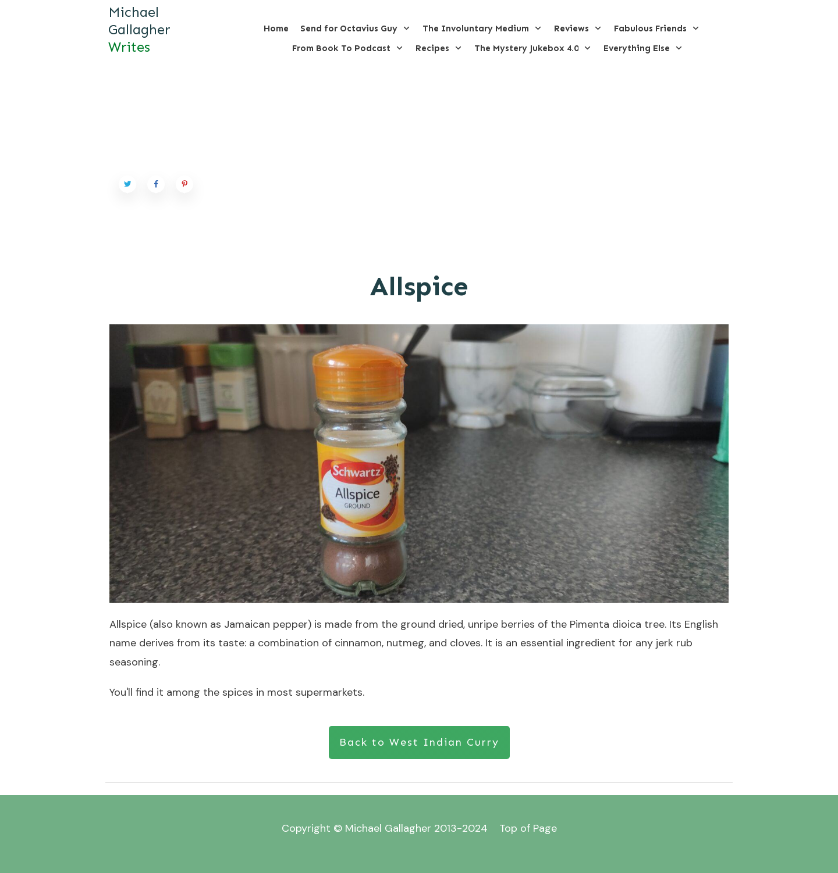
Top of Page (528, 828)
